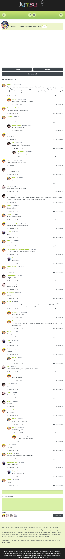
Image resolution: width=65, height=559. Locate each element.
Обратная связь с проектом (39, 557)
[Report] (58, 96)
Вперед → (48, 69)
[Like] (16, 96)
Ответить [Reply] (10, 96)
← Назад (17, 69)
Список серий (32, 74)
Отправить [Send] (58, 516)
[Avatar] (3, 515)
